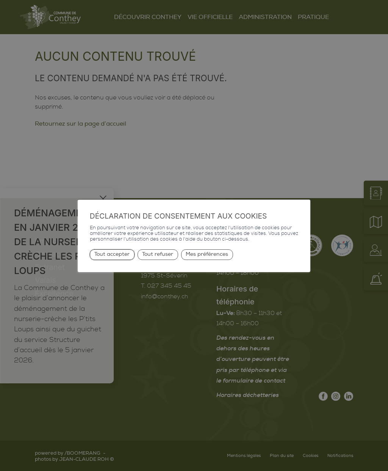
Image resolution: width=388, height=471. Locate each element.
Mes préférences (207, 254)
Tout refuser (157, 254)
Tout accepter (112, 254)
